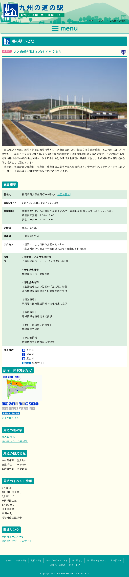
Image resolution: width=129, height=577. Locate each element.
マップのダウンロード (57, 560)
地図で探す (36, 560)
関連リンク (74, 565)
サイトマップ (96, 20)
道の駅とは (77, 560)
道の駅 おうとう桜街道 (15, 441)
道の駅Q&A (116, 560)
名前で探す (21, 560)
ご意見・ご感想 (117, 20)
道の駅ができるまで (96, 560)
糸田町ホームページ (13, 536)
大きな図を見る (10, 418)
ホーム (9, 560)
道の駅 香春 (8, 437)
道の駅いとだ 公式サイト (17, 540)
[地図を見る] (63, 194)
